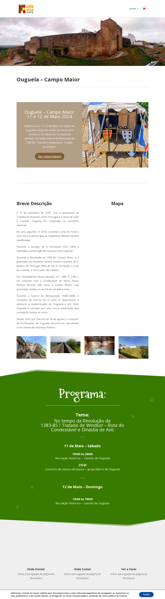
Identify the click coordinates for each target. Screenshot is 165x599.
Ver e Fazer (129, 569)
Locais (132, 9)
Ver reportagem (49, 156)
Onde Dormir (36, 569)
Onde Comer (82, 569)
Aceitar (145, 594)
